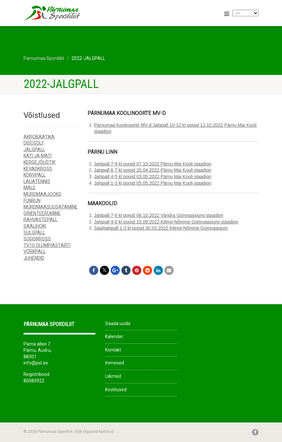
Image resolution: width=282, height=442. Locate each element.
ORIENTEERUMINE (42, 213)
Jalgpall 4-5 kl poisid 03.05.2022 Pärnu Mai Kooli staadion (153, 176)
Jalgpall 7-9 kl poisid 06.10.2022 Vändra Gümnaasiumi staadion (158, 215)
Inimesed (114, 362)
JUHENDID (34, 258)
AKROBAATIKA (39, 136)
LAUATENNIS (37, 181)
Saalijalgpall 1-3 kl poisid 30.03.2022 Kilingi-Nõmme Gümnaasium (160, 228)
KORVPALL (35, 175)
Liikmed (113, 376)
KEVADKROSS (38, 168)
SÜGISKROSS (37, 238)
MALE (30, 187)
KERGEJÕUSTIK (39, 162)
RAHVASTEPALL (40, 219)
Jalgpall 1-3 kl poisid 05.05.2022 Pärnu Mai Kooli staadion (153, 183)
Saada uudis (118, 323)
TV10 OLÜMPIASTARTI (47, 245)
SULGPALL (34, 232)
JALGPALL (34, 149)
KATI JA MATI (38, 155)
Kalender (114, 336)
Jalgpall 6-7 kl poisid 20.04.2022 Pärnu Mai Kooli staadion (153, 170)
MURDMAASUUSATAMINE (51, 206)
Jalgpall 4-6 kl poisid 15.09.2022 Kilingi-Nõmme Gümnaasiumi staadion (166, 221)
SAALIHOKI (35, 226)
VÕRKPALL (35, 251)
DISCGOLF (34, 143)
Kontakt (113, 349)
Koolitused (116, 389)
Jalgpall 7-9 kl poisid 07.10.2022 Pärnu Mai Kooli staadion (153, 163)
